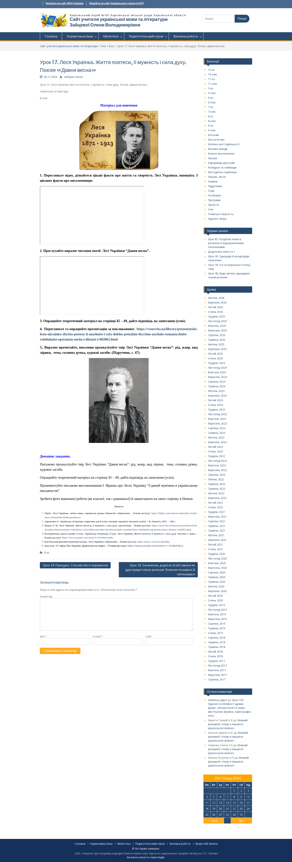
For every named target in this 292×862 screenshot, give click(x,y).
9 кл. (211, 125)
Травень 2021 (216, 530)
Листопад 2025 (217, 321)
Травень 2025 (216, 339)
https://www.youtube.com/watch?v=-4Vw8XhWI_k (155, 545)
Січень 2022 (215, 507)
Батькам (213, 135)
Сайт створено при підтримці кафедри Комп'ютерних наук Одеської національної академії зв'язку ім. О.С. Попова (146, 853)
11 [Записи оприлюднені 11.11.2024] (206, 802)
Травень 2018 (216, 647)
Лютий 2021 (215, 544)
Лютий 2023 (215, 447)
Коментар (46, 596)
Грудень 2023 (216, 409)
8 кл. (111, 46)
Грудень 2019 (216, 605)
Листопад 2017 (217, 665)
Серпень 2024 (216, 381)
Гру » (241, 820)
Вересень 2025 (217, 330)
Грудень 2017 (216, 661)
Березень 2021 (217, 540)
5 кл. (211, 88)
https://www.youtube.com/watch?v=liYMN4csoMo (87, 537)
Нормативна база (80, 36)
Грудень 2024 (216, 363)
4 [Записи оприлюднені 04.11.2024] (207, 797)
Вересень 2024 (217, 377)
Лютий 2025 (215, 353)
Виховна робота (186, 36)
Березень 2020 (217, 591)
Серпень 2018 (216, 637)
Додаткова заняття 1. (222, 251)
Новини (213, 181)
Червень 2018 (216, 642)
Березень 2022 (217, 498)
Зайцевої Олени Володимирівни (105, 25)
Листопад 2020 (217, 558)
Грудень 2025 (216, 316)
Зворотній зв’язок (206, 844)
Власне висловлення (221, 153)
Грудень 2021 (216, 512)
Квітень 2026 (216, 298)
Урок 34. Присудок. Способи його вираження (75, 565)
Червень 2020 (216, 577)
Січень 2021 (215, 549)
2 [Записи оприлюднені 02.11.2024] (241, 791)
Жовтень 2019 (217, 614)
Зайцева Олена (73, 77)
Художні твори (217, 218)
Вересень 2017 (217, 675)
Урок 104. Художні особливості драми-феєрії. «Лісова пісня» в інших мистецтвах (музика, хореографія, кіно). (229, 707)
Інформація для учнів (221, 163)
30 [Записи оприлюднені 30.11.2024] (241, 814)
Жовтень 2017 (217, 670)
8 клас (212, 121)
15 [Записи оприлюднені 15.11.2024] (234, 802)
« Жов (213, 820)
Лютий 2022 (215, 502)
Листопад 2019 (217, 609)
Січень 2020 (215, 600)
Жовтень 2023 (217, 419)
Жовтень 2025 (217, 325)
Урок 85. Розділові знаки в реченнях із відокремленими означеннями (226, 243)
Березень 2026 (217, 302)
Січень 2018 (215, 656)
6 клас (212, 102)
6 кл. (211, 97)
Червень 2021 (216, 526)
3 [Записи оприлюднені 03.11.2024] (248, 791)
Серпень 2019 (216, 623)
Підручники (215, 186)
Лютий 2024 (215, 400)
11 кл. (211, 79)
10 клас (212, 74)
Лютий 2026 (215, 307)
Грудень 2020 (216, 554)
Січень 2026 (215, 312)
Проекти (213, 204)
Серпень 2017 (216, 679)
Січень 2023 (215, 451)
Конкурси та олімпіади (222, 167)
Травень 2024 (216, 386)
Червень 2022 (216, 484)
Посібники (214, 195)
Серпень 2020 (216, 572)
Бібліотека (110, 36)
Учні (103, 46)
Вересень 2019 (217, 619)
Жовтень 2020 (217, 563)
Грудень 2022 (216, 456)
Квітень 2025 (216, 344)
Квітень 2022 (216, 493)
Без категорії (216, 139)
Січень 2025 (215, 358)
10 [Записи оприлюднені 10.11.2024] (248, 797)
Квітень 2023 (216, 437)
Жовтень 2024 (217, 372)
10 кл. (211, 69)
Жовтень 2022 (217, 465)
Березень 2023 (217, 442)
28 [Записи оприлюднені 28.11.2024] (227, 814)
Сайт (149, 636)
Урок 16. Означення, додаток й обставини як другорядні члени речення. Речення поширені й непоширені (160, 569)
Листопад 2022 (217, 460)
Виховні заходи (217, 149)
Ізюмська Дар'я (217, 700)
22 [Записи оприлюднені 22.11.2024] (234, 808)
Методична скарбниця (222, 172)
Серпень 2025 (216, 335)
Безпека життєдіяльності (224, 144)
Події (211, 191)
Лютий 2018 (215, 651)
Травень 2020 (216, 581)
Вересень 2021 (217, 516)
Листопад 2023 (217, 414)
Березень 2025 (217, 349)
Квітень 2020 (216, 586)
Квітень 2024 (216, 391)
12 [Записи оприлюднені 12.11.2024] (213, 802)
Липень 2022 (216, 479)
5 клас (212, 93)
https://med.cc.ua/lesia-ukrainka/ (154, 541)
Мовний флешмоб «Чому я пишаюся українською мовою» (227, 724)
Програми (214, 200)
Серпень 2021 (216, 521)
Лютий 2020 (215, 595)
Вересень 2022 (217, 470)
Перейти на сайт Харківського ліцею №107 (116, 3)
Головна (51, 36)
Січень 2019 (215, 633)
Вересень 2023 (217, 423)
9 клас (212, 130)
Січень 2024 (215, 405)
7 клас (212, 111)
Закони (212, 158)
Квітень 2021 (216, 535)
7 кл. (211, 107)
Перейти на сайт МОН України (64, 3)
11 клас (212, 83)
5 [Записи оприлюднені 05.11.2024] (214, 797)
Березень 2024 (217, 395)
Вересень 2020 (217, 568)
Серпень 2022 (216, 474)
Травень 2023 (216, 433)
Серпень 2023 (216, 428)
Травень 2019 (216, 628)
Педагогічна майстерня (146, 36)
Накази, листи (217, 177)
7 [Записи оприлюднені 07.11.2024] (227, 797)
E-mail (97, 636)
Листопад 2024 (217, 367)
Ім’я (43, 636)
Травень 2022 (216, 488)
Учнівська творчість (221, 214)
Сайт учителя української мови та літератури (119, 19)
